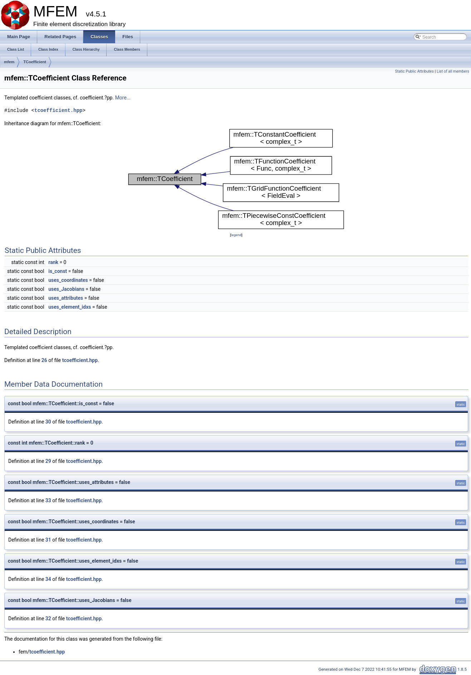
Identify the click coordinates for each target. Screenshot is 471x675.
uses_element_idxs (69, 307)
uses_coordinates (68, 280)
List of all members (453, 71)
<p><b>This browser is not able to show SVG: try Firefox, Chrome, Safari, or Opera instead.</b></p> (236, 179)
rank (53, 262)
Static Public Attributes (414, 71)
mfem (9, 62)
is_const (57, 271)
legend (236, 235)
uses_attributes (65, 298)
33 (48, 500)
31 (48, 540)
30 (48, 422)
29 (48, 461)
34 (48, 579)
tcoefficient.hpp (58, 110)
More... (123, 98)
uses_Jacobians (66, 289)
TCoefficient (34, 62)
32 (48, 618)
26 (44, 360)
